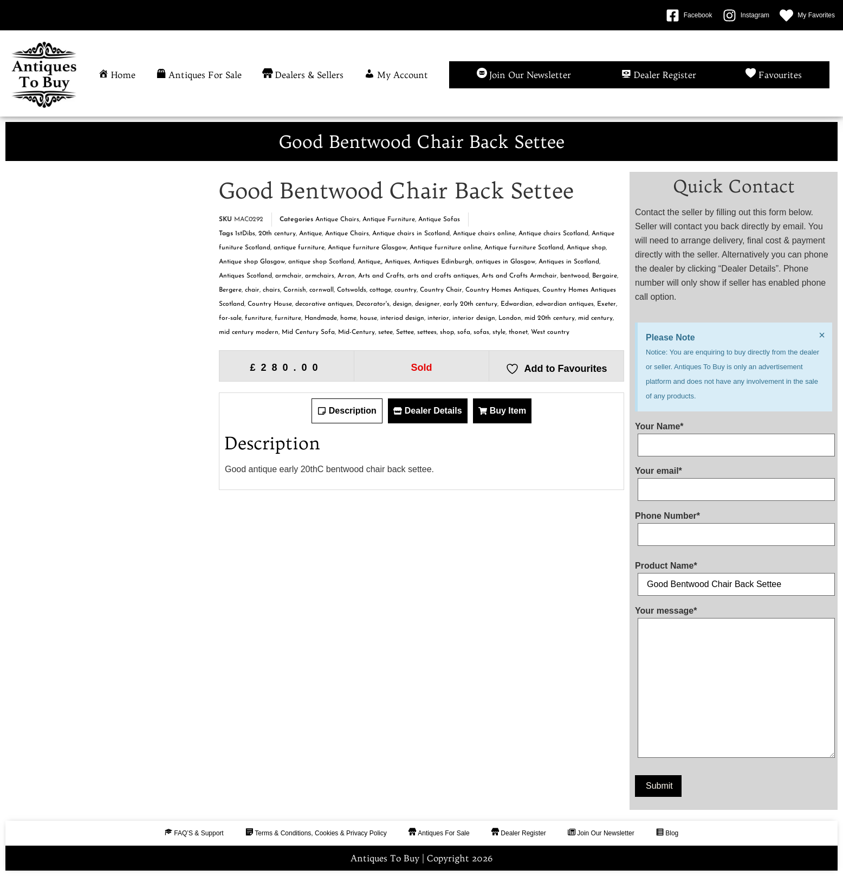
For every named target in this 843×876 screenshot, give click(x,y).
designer (427, 304)
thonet (518, 332)
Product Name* (733, 575)
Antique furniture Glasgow (367, 247)
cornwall (321, 290)
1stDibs (245, 233)
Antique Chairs (337, 219)
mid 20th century (549, 318)
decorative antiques (324, 304)
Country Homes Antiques (502, 290)
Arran (346, 276)
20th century (277, 233)
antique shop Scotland (321, 262)
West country (550, 332)
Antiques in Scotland (569, 262)
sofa (463, 332)
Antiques (397, 262)
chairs (271, 290)
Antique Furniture (388, 219)
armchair (288, 276)
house (368, 318)
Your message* (733, 684)
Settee (405, 332)
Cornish (294, 290)
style (498, 332)
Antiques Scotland (245, 276)
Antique (310, 233)
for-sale (230, 318)
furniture (288, 318)
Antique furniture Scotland (523, 247)
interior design (473, 318)
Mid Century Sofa (308, 332)
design (402, 304)
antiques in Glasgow (505, 262)
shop (447, 332)
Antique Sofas (439, 219)
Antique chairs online (484, 233)
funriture (258, 318)
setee (385, 332)
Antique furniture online (445, 247)
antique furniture (299, 247)
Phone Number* (733, 525)
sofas (481, 332)
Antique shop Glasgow (252, 262)
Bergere (230, 290)
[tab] (347, 410)
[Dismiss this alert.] (822, 335)
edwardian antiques (565, 304)
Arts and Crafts (381, 276)
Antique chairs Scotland (553, 233)
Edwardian (517, 304)
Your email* (733, 480)
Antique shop (586, 247)
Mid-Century (356, 332)
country (405, 290)
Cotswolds (351, 290)
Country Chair (441, 290)
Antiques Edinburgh (442, 262)
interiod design (402, 318)
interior (438, 318)
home (348, 318)
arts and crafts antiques (442, 276)
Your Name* (733, 435)
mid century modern (248, 332)
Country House (270, 304)
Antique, (369, 262)
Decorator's (373, 304)
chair (252, 290)
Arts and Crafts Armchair (519, 276)
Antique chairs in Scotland (411, 233)
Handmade (320, 318)
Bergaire (604, 276)
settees (427, 332)
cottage (380, 290)
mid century (595, 318)
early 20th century (470, 304)
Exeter (606, 304)
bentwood (574, 276)
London (509, 318)
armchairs (319, 276)
